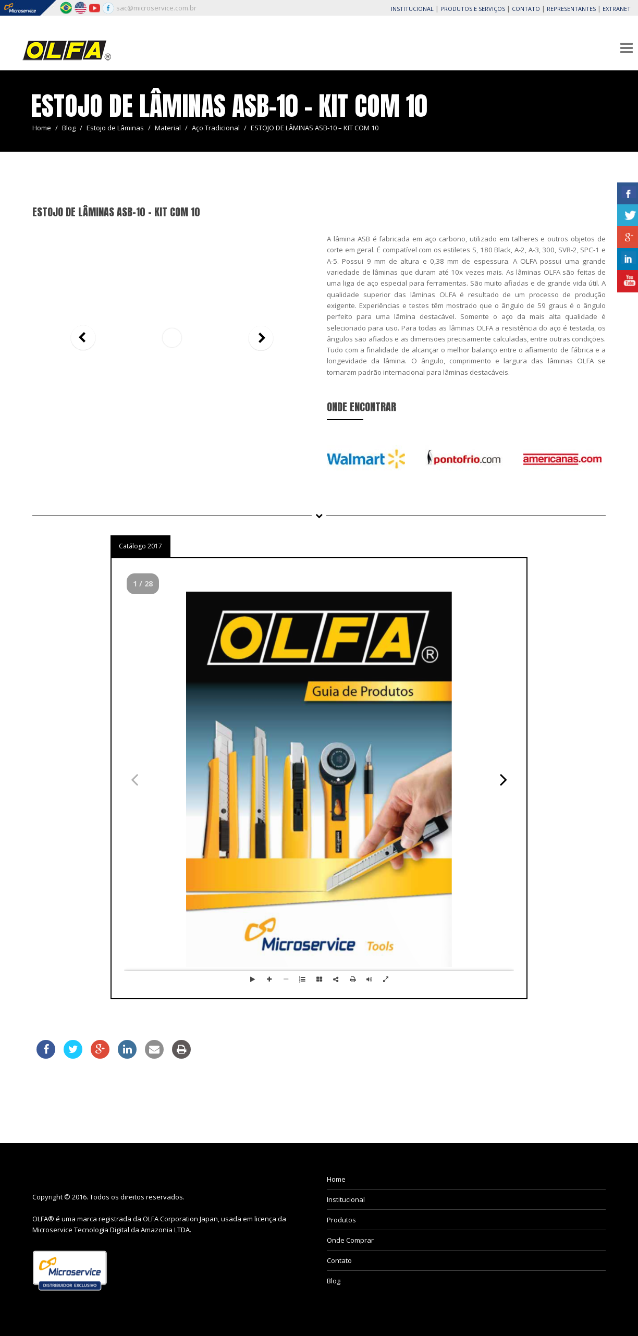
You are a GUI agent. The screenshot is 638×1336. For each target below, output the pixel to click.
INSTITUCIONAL (412, 9)
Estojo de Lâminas (115, 127)
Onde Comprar (350, 1240)
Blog (69, 127)
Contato (339, 1260)
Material (168, 127)
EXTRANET (617, 9)
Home (41, 127)
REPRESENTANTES (571, 9)
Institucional (346, 1199)
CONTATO (526, 9)
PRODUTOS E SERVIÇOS (472, 9)
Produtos (341, 1219)
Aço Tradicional (216, 127)
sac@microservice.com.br (156, 8)
